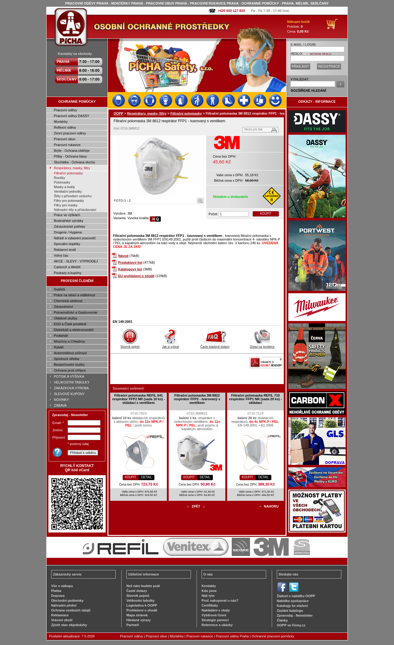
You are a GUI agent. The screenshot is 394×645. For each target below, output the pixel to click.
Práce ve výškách (67, 215)
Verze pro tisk (253, 129)
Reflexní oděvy (65, 127)
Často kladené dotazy (215, 345)
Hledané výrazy (138, 620)
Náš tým (208, 595)
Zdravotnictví (63, 306)
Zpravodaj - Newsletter (295, 615)
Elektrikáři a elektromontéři (73, 330)
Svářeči (59, 289)
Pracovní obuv (64, 139)
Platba (56, 591)
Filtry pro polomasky (69, 200)
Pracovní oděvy (65, 110)
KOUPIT (265, 213)
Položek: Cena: (298, 26)
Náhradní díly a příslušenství (75, 210)
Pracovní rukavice (67, 145)
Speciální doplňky (67, 244)
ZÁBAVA (60, 405)
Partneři (132, 625)
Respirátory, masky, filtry (72, 168)
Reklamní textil (65, 249)
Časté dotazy (136, 591)
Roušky (59, 178)
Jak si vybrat (170, 345)
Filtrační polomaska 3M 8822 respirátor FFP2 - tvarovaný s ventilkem (197, 399)
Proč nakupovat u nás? (220, 600)
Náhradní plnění (63, 605)
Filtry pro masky (66, 205)
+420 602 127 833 (231, 10)
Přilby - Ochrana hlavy (70, 156)
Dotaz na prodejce (262, 345)
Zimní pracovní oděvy (70, 133)
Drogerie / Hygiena (68, 232)
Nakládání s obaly (216, 610)
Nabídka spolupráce (293, 601)
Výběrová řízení (214, 615)
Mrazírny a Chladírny (69, 341)
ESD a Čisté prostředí (70, 324)
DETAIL (146, 477)
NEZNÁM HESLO (320, 53)
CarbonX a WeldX (67, 267)
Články (282, 620)
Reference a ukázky (217, 625)
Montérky (61, 121)
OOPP (118, 113)
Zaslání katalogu (290, 610)
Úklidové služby (65, 318)
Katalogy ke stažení (292, 606)
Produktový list (130, 262)
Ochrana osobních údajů (70, 610)
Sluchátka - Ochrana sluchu (74, 162)
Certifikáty (210, 605)
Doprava (58, 595)
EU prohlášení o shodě (136, 276)
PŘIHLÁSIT (300, 66)
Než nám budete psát (143, 586)
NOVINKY (61, 399)
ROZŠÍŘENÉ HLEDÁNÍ (308, 90)
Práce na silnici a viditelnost (74, 295)
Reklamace (60, 615)
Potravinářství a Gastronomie (75, 312)
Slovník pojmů (130, 345)
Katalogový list (130, 269)
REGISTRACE (329, 66)
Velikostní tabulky (140, 600)
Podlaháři (61, 335)
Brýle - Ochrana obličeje (72, 150)
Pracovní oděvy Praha (232, 636)
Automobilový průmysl (70, 353)
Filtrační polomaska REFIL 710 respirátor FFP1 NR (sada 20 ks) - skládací (255, 399)
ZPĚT (196, 506)
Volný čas (61, 255)
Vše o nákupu (62, 586)
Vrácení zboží (61, 620)
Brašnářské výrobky (68, 221)
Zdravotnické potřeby (69, 226)
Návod (123, 256)
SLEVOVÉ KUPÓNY (69, 394)
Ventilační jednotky (68, 191)
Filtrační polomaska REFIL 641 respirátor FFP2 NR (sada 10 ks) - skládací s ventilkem (138, 399)
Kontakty (209, 586)
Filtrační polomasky (68, 173)
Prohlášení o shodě (141, 610)
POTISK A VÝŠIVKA (69, 376)
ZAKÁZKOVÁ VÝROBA (71, 388)
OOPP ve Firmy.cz (291, 625)
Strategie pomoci (215, 620)
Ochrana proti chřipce (70, 370)
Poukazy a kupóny (67, 273)
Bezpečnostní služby (69, 364)
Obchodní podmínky (67, 600)
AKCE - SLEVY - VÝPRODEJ (76, 261)
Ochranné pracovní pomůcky (273, 636)
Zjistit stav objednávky (69, 625)
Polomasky (62, 182)
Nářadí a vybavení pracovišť (75, 238)
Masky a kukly (64, 187)
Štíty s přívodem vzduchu (73, 196)
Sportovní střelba (66, 359)
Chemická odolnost (68, 301)
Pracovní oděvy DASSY (71, 116)
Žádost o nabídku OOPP (296, 596)
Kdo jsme (209, 591)
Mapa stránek (137, 615)
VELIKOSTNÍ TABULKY (72, 382)
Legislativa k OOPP (141, 605)
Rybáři (59, 347)
